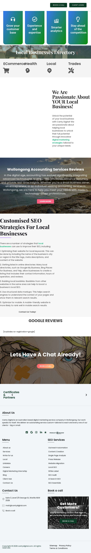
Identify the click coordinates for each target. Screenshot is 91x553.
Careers (6, 467)
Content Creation (56, 451)
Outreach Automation (58, 447)
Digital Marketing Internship (15, 471)
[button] (12, 395)
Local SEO (52, 467)
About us (6, 447)
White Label (53, 471)
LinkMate (7, 463)
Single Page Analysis (57, 455)
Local (5, 459)
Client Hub (7, 479)
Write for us (8, 455)
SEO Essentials (54, 483)
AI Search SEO (54, 479)
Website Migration (56, 463)
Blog (5, 475)
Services (6, 451)
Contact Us (8, 483)
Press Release (54, 459)
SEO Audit (52, 475)
